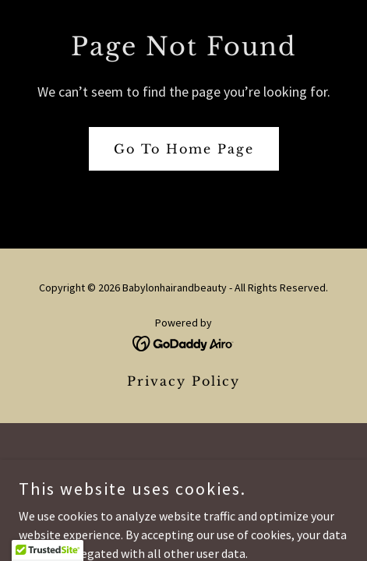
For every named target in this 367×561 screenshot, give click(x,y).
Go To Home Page (184, 149)
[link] (183, 342)
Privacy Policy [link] (183, 381)
